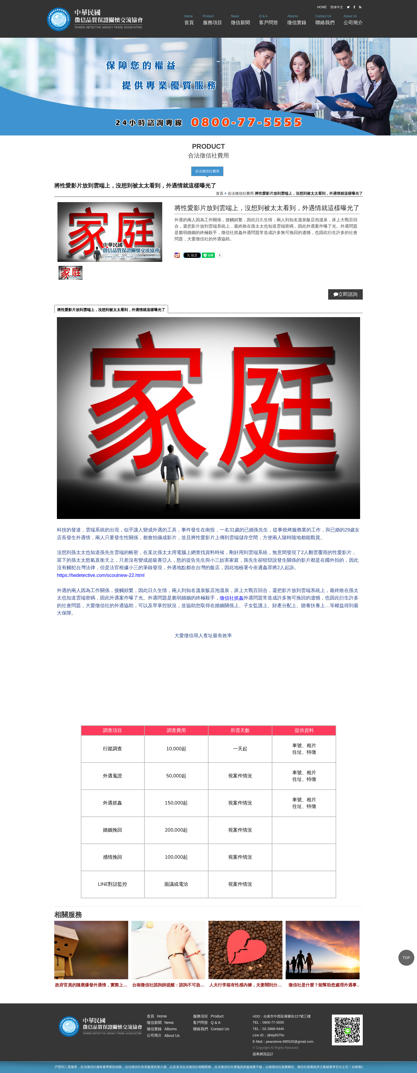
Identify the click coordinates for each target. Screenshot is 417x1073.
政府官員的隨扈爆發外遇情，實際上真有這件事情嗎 (91, 985)
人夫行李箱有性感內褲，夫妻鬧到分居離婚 (245, 985)
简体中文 (336, 7)
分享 (176, 254)
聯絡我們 (325, 19)
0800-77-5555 (273, 1022)
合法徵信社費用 (207, 171)
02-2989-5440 (273, 1029)
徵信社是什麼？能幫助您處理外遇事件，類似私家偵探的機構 (323, 985)
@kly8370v (275, 1035)
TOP (406, 958)
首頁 (189, 19)
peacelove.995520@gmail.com (290, 1042)
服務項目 (212, 19)
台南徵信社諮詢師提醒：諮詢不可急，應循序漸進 (168, 985)
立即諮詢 (345, 294)
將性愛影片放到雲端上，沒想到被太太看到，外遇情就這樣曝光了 (111, 310)
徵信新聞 (240, 19)
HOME (322, 7)
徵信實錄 (296, 19)
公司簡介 (353, 19)
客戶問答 (268, 19)
